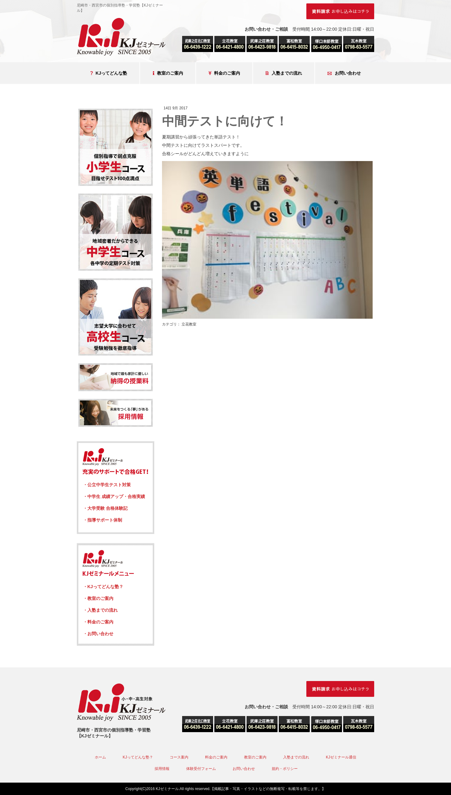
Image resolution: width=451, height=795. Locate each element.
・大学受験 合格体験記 (105, 508)
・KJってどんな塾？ (103, 586)
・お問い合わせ (98, 633)
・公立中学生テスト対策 (107, 484)
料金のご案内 (224, 73)
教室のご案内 (167, 73)
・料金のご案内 (98, 621)
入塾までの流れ (283, 73)
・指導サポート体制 (102, 520)
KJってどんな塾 (108, 73)
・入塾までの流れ (100, 610)
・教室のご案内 (98, 598)
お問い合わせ (344, 73)
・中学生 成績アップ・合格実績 (114, 496)
